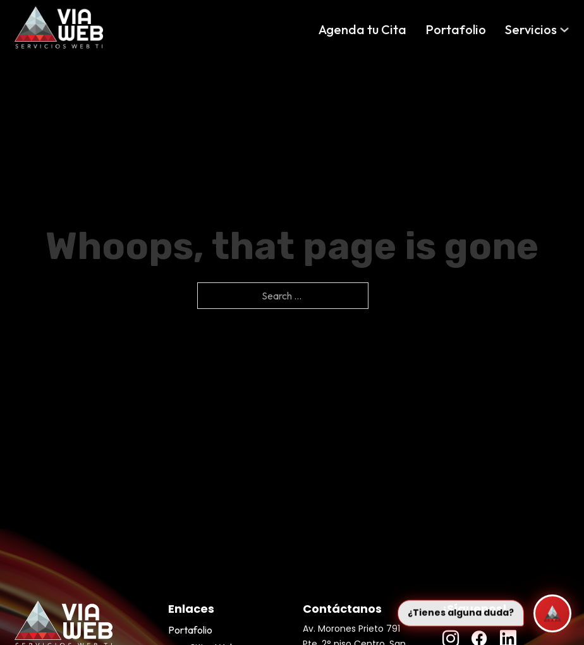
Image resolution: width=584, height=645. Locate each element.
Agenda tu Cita (362, 29)
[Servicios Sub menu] (564, 30)
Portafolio (455, 29)
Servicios (531, 29)
